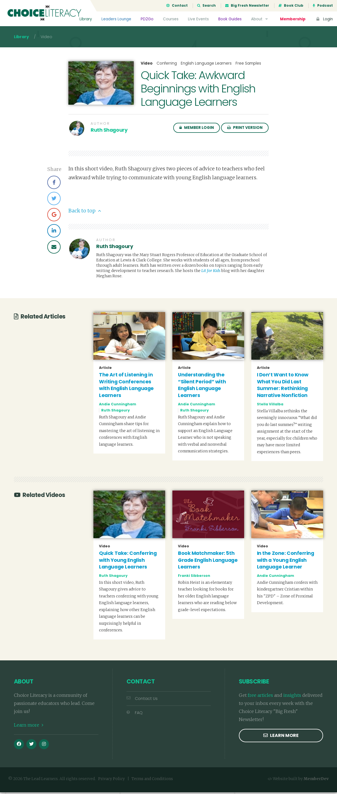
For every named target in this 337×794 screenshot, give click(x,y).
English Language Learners (206, 65)
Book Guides (230, 19)
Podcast (323, 5)
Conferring (167, 65)
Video (147, 65)
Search (206, 5)
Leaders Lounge (116, 19)
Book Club (291, 5)
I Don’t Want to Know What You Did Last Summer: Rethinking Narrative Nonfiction (282, 386)
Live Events (198, 19)
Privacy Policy (111, 780)
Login (324, 19)
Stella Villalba (270, 405)
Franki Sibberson (194, 577)
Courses (171, 19)
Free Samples (248, 65)
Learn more (28, 726)
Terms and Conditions (152, 780)
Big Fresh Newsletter (247, 5)
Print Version (244, 129)
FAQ (135, 714)
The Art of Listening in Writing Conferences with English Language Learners (126, 386)
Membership (293, 19)
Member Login (196, 129)
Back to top (84, 212)
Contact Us (142, 700)
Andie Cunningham (117, 405)
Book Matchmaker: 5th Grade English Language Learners (207, 562)
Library (86, 19)
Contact (177, 5)
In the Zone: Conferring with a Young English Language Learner (285, 562)
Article (105, 369)
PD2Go (147, 19)
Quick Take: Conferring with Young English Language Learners (128, 562)
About (260, 19)
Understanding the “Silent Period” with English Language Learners (202, 386)
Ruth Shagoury (109, 131)
